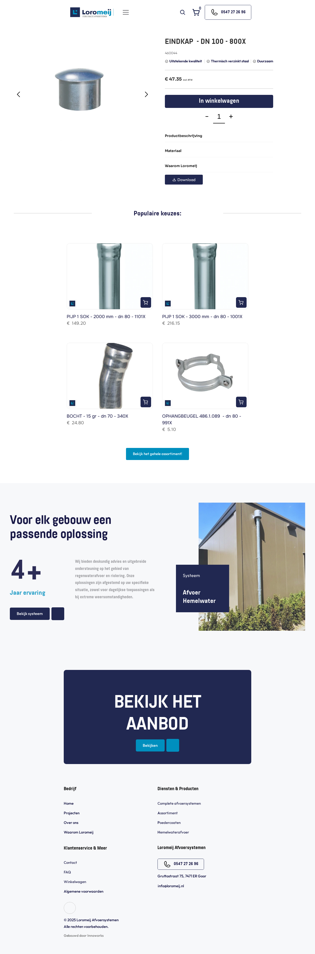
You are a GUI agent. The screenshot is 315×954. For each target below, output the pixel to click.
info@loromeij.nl (171, 886)
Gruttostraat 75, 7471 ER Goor (182, 876)
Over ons (71, 822)
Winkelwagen (75, 881)
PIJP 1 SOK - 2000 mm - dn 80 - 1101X (106, 316)
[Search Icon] (183, 12)
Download (183, 179)
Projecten (71, 813)
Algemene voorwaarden (84, 891)
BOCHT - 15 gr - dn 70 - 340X (97, 416)
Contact (70, 862)
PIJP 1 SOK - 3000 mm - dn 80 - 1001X (202, 316)
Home (69, 803)
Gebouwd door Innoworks (84, 935)
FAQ (67, 872)
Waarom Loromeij (79, 832)
